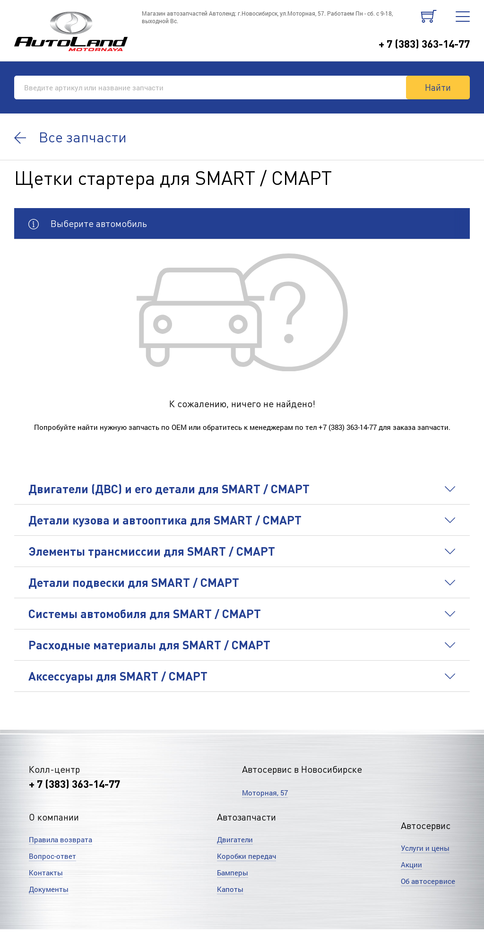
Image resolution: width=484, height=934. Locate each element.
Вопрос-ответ (52, 856)
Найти (438, 87)
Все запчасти (70, 137)
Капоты (230, 889)
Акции (411, 864)
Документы (49, 889)
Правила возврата (60, 839)
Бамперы (232, 872)
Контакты (46, 872)
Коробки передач (246, 856)
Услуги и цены (425, 848)
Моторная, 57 (265, 792)
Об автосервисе (428, 881)
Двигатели (235, 839)
